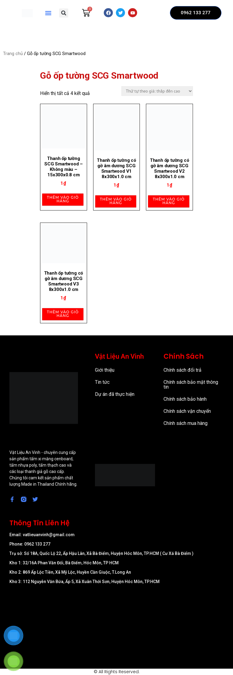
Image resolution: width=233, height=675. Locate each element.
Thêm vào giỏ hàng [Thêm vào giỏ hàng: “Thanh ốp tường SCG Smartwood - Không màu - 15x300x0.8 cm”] (63, 199)
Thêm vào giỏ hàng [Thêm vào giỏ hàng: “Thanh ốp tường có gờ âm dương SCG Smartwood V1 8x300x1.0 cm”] (116, 201)
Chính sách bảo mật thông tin (191, 384)
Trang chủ (13, 53)
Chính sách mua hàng (186, 423)
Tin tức (102, 382)
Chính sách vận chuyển (187, 411)
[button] (48, 13)
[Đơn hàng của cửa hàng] (157, 91)
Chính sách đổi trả (182, 370)
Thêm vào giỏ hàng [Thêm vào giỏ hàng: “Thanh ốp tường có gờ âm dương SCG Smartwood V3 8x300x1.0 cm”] (63, 314)
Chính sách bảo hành (185, 399)
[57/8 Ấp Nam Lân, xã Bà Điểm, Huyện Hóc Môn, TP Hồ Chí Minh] (116, 621)
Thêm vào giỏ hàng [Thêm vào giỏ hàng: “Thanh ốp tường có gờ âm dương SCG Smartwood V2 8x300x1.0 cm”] (169, 201)
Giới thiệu (104, 370)
